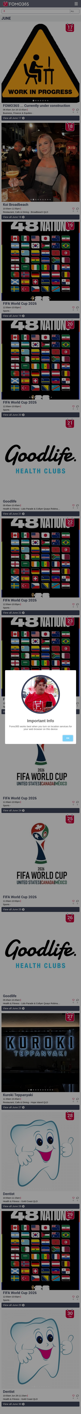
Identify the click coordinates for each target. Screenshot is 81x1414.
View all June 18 (14, 216)
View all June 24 (14, 810)
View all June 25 (14, 909)
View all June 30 (14, 1404)
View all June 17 (14, 118)
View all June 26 (14, 1008)
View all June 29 (14, 1305)
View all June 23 (14, 711)
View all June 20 (14, 414)
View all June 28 (14, 1206)
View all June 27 (14, 1107)
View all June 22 (14, 612)
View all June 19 (14, 315)
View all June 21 (14, 513)
